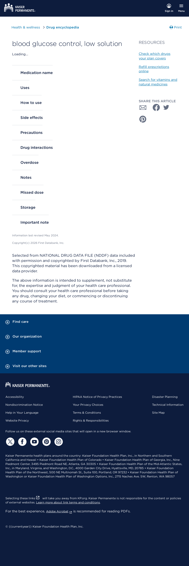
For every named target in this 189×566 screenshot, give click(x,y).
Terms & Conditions (87, 412)
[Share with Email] (143, 107)
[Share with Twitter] (166, 107)
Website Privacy (17, 420)
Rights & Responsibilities (91, 420)
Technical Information (168, 404)
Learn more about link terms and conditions (68, 502)
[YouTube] (34, 442)
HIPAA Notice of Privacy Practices (97, 396)
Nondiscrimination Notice (24, 404)
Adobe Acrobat (59, 511)
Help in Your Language (21, 412)
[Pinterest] (46, 442)
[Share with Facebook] (154, 107)
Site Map (158, 412)
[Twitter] (9, 442)
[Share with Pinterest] (143, 119)
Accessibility (14, 396)
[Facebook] (22, 442)
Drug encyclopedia (62, 27)
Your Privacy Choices (88, 404)
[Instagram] (58, 442)
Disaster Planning (165, 396)
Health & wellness (25, 27)
